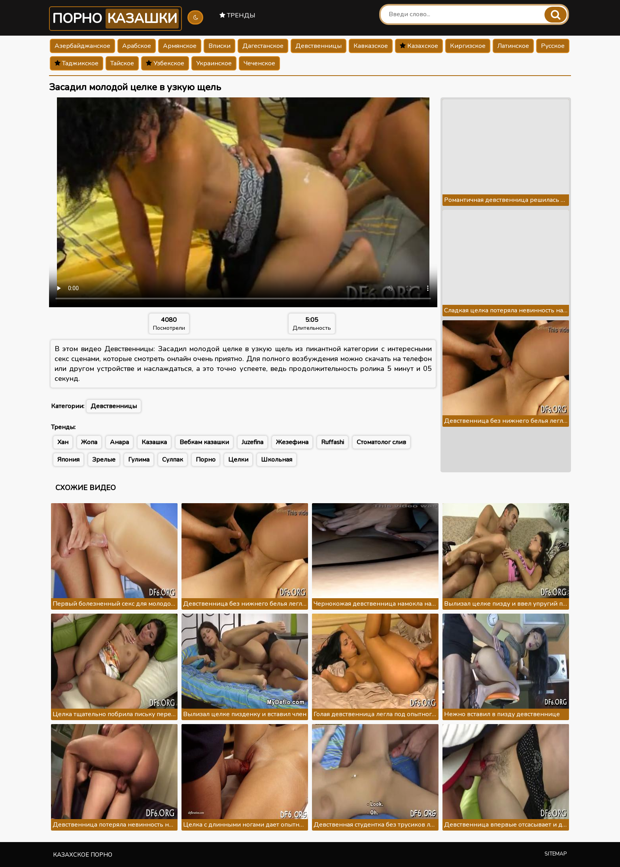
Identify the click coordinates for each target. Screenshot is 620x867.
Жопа (89, 442)
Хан (62, 442)
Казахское (419, 46)
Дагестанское (263, 46)
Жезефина (292, 442)
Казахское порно (82, 855)
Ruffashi (332, 442)
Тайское (122, 63)
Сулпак (172, 459)
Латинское (513, 46)
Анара (119, 442)
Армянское (180, 46)
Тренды (237, 15)
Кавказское (370, 46)
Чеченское (259, 63)
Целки (238, 459)
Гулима (138, 459)
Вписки (219, 46)
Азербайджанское (82, 46)
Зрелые (103, 459)
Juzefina (252, 442)
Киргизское (468, 46)
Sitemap (555, 853)
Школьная (276, 459)
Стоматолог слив (381, 442)
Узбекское (165, 63)
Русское (553, 46)
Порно (115, 19)
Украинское (214, 63)
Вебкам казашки (204, 442)
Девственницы (318, 46)
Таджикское (76, 63)
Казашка (154, 442)
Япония (68, 459)
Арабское (136, 46)
